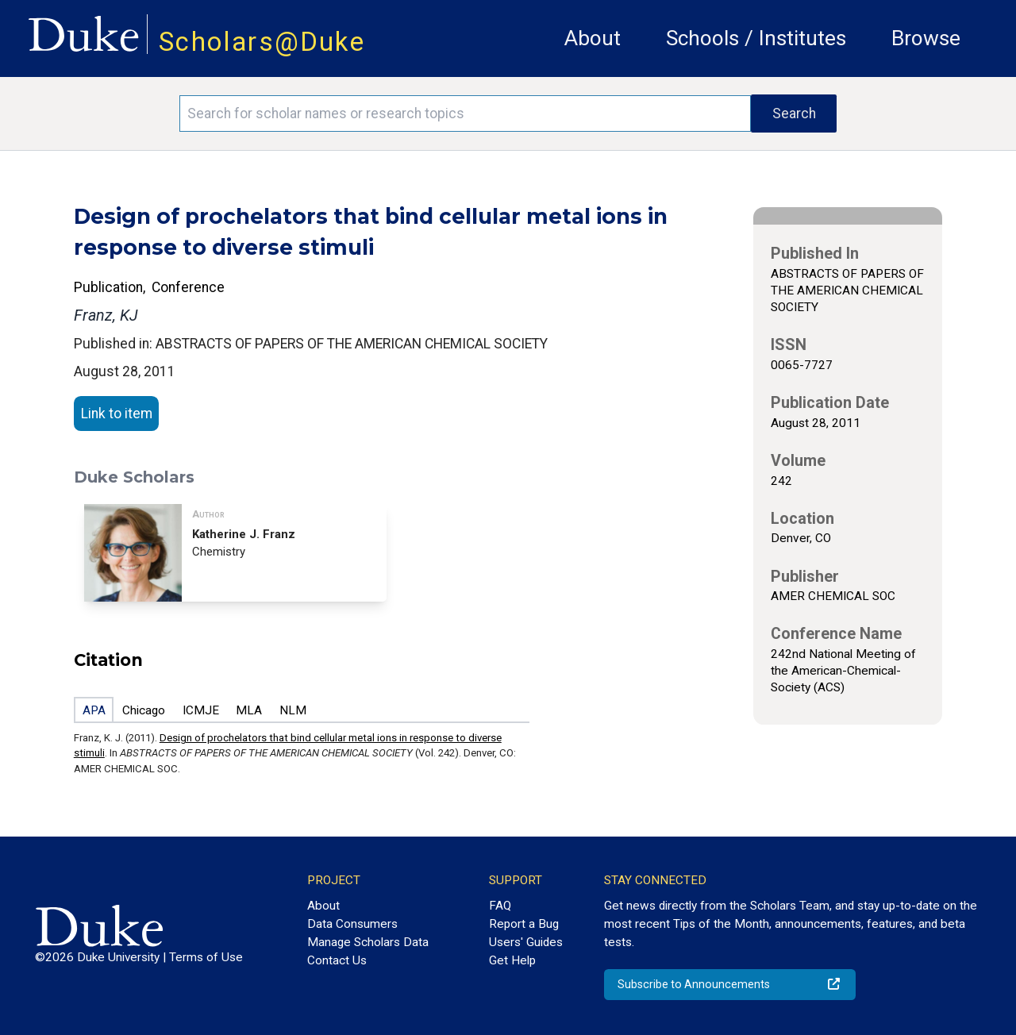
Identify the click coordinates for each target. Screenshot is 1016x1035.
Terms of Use (206, 957)
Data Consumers (352, 924)
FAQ (500, 905)
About (592, 38)
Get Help (512, 960)
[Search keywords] (465, 113)
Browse (925, 38)
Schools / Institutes (756, 38)
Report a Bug (524, 924)
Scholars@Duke (262, 41)
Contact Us (337, 960)
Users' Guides (526, 942)
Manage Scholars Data (368, 942)
